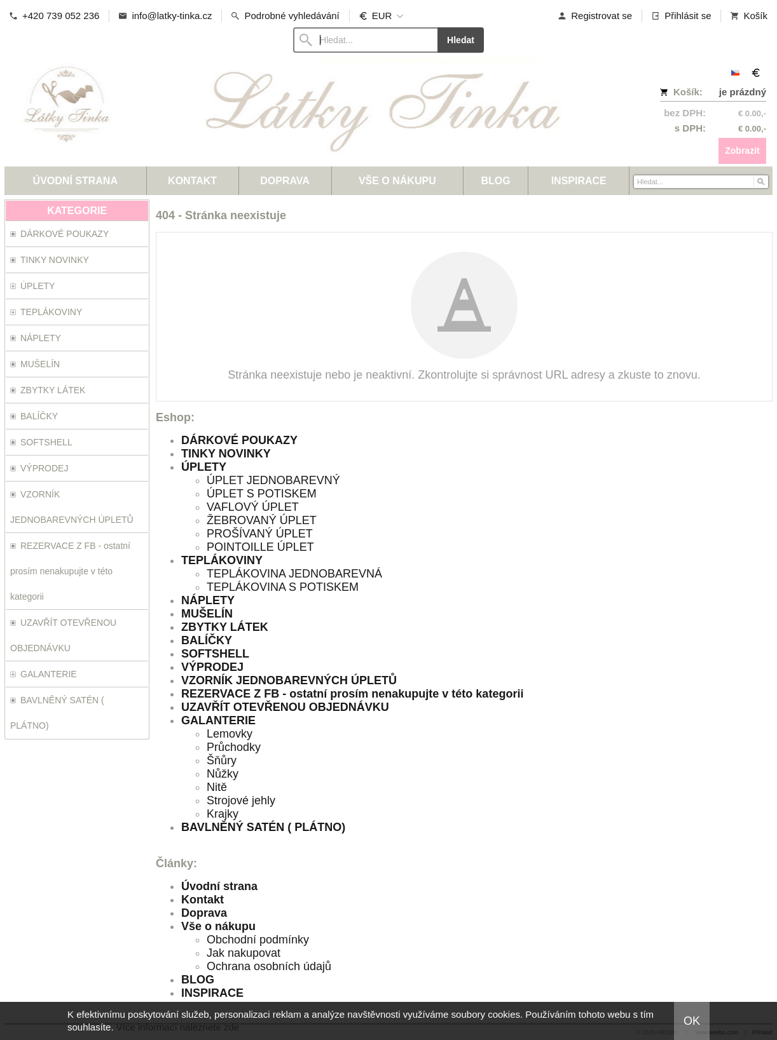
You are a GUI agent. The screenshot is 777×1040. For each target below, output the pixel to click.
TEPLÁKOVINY (222, 560)
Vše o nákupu (218, 926)
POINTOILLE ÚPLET (260, 547)
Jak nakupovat (243, 953)
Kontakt (202, 899)
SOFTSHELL (215, 653)
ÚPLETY (203, 467)
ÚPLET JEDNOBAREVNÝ (273, 480)
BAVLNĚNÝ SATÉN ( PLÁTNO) (263, 827)
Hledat (460, 40)
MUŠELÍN (207, 613)
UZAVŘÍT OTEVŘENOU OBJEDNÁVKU (285, 707)
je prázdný (742, 91)
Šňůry (222, 760)
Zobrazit (742, 150)
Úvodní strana (219, 886)
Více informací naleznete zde (177, 1027)
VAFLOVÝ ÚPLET (253, 507)
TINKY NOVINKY (226, 453)
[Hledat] (760, 180)
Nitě (217, 787)
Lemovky (229, 733)
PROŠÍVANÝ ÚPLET (260, 533)
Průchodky (234, 747)
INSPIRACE (212, 993)
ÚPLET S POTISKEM (262, 493)
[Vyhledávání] (365, 40)
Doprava (204, 913)
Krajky (222, 813)
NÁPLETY (208, 600)
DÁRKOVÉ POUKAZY (239, 440)
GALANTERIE (218, 720)
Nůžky (222, 773)
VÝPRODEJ (212, 667)
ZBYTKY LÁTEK (224, 627)
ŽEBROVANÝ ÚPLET (262, 520)
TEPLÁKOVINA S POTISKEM (283, 587)
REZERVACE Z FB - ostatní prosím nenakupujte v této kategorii (352, 693)
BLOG (197, 979)
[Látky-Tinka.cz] (293, 111)
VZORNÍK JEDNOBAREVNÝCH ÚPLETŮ (289, 680)
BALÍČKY (206, 640)
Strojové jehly (241, 800)
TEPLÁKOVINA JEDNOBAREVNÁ (294, 573)
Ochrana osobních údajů (269, 966)
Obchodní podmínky (258, 939)
